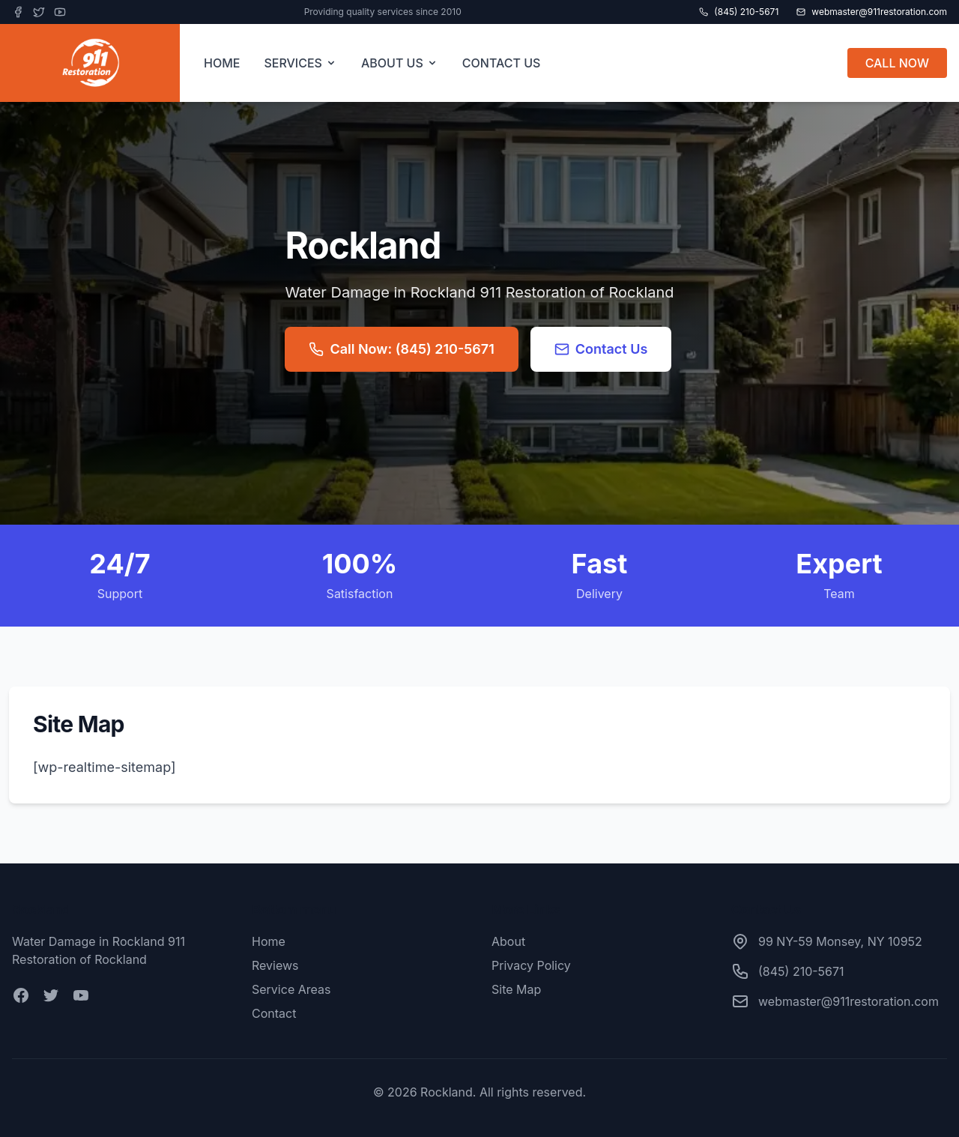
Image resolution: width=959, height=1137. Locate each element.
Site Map (516, 989)
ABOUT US (399, 62)
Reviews (275, 965)
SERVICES (300, 62)
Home (268, 941)
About (508, 941)
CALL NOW (897, 62)
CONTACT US (501, 62)
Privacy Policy (531, 965)
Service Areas (291, 989)
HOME (222, 62)
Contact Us (601, 349)
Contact (274, 1013)
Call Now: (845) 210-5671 (401, 349)
